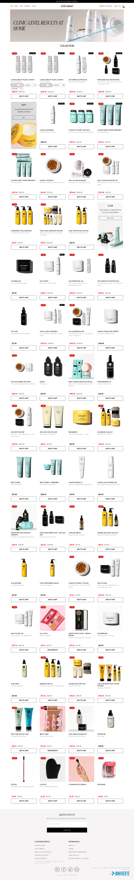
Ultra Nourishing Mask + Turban (79, 434)
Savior (42, 382)
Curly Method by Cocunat (78, 231)
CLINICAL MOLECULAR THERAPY (108, 331)
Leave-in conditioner (46, 585)
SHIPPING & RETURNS (42, 855)
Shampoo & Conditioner (47, 434)
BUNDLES (27, 6)
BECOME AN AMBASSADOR (77, 852)
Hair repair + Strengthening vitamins (22, 537)
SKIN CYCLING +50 (17, 633)
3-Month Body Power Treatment (23, 180)
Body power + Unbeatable (49, 482)
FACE (11, 6)
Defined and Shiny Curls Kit (107, 533)
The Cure (14, 331)
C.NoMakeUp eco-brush (77, 784)
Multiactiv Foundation (47, 736)
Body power (15, 482)
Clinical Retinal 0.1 (76, 482)
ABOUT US (72, 845)
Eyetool (14, 784)
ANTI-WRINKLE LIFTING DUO (78, 80)
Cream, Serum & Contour (48, 537)
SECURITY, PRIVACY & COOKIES (79, 858)
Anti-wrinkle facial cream (19, 283)
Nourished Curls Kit (105, 432)
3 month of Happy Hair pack (79, 130)
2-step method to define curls (78, 233)
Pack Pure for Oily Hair (19, 734)
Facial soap (101, 736)
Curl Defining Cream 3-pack (20, 233)
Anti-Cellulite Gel (102, 132)
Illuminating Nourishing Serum (20, 333)
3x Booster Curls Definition (21, 231)
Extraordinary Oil (104, 382)
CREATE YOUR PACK (105, 6)
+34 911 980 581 (39, 849)
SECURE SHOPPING (41, 858)
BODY (16, 6)
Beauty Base (44, 734)
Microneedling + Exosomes (77, 82)
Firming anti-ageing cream (106, 333)
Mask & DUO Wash (75, 686)
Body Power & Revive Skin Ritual (80, 382)
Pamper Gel (101, 734)
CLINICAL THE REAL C (47, 180)
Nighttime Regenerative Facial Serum (80, 484)
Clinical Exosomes (46, 130)
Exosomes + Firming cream (48, 283)
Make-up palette (45, 635)
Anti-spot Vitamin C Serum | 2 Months (52, 182)
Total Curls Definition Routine (51, 231)
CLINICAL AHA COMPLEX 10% (107, 482)
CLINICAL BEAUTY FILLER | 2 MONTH (51, 80)
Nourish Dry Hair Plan (77, 684)
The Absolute (16, 281)
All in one (43, 633)
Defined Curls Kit (46, 684)
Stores (71, 849)
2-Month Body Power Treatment (109, 130)
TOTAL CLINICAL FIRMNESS (48, 331)
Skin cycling (102, 583)
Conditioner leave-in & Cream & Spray (52, 686)
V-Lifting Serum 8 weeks (47, 132)
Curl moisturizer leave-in (49, 583)
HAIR (21, 6)
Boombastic (73, 432)
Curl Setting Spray (17, 686)
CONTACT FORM (40, 845)
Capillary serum (75, 533)
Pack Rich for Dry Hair (48, 432)
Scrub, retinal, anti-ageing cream (21, 635)
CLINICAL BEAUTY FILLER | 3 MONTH (23, 80)
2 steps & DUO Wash (104, 688)
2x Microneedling (45, 82)
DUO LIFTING (44, 281)
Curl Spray (15, 684)
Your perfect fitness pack (48, 484)
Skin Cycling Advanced (77, 180)
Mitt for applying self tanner (49, 786)
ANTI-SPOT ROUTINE (17, 432)
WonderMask (102, 633)
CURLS (34, 6)
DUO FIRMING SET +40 (76, 281)
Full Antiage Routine (76, 331)
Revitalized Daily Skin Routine (108, 80)
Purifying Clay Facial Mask (105, 635)
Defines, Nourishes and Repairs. (107, 535)
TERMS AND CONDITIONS (43, 852)
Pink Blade (101, 784)
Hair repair (43, 384)
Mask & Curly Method (104, 434)
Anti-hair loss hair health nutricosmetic (81, 132)
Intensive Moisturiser (103, 384)
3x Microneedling (16, 82)
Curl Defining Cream (17, 585)
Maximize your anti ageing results (79, 182)
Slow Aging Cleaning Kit (78, 734)
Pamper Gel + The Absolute (77, 736)
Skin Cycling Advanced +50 (107, 180)
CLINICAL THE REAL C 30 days (79, 583)
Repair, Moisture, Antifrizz (77, 535)
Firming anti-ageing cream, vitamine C (23, 384)
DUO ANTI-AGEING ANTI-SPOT (21, 382)
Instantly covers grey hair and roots (80, 637)
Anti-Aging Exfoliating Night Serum (108, 484)
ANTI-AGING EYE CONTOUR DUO (108, 281)
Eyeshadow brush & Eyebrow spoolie (22, 786)
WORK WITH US (74, 855)
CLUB (115, 6)
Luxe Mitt (43, 784)
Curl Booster (16, 583)
